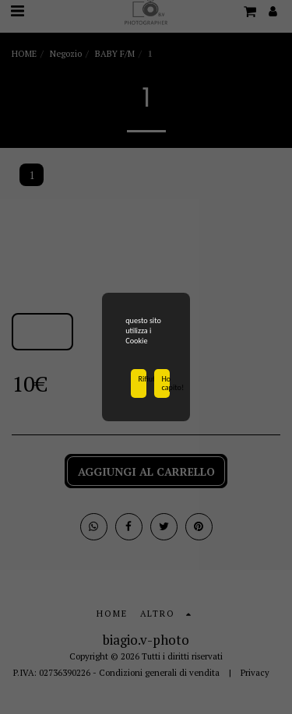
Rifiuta (142, 381)
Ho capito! (166, 385)
